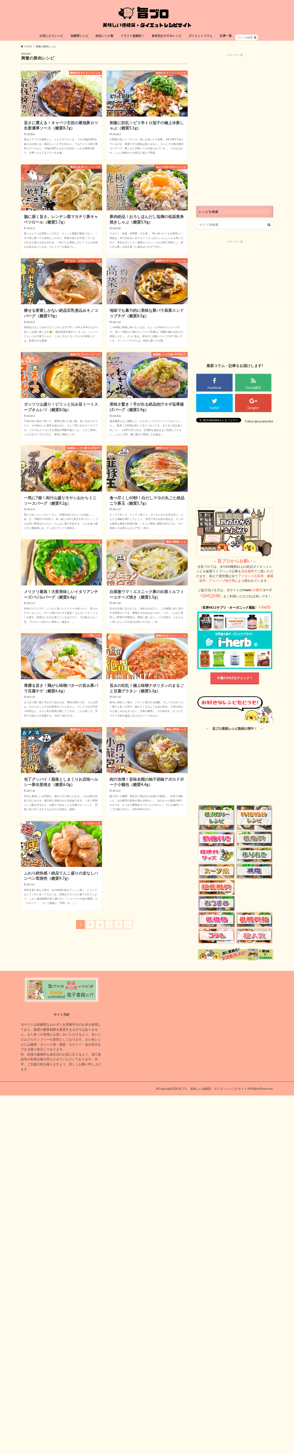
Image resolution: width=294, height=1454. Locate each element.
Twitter (214, 408)
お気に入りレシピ (51, 35)
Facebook (214, 387)
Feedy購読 (253, 387)
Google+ (253, 408)
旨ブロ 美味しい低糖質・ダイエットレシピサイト (212, 1088)
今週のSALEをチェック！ (235, 678)
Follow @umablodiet (259, 421)
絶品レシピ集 (104, 35)
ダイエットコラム (200, 35)
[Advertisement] (234, 126)
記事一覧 (226, 35)
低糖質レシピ (79, 35)
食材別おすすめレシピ (166, 35)
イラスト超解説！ (132, 35)
